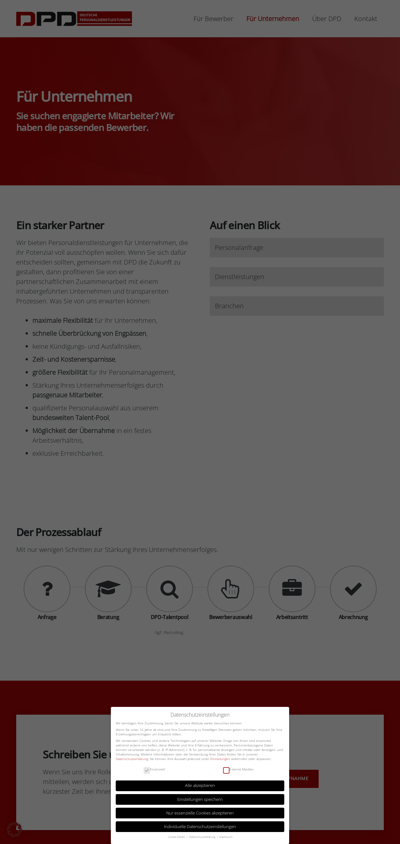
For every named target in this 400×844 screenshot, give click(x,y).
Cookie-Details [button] (177, 836)
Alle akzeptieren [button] (200, 785)
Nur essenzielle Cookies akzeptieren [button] (200, 812)
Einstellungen (220, 758)
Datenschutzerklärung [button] (202, 836)
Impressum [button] (225, 836)
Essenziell (154, 769)
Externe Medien (238, 769)
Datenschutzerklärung (132, 758)
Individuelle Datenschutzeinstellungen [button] (200, 826)
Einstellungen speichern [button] (200, 799)
